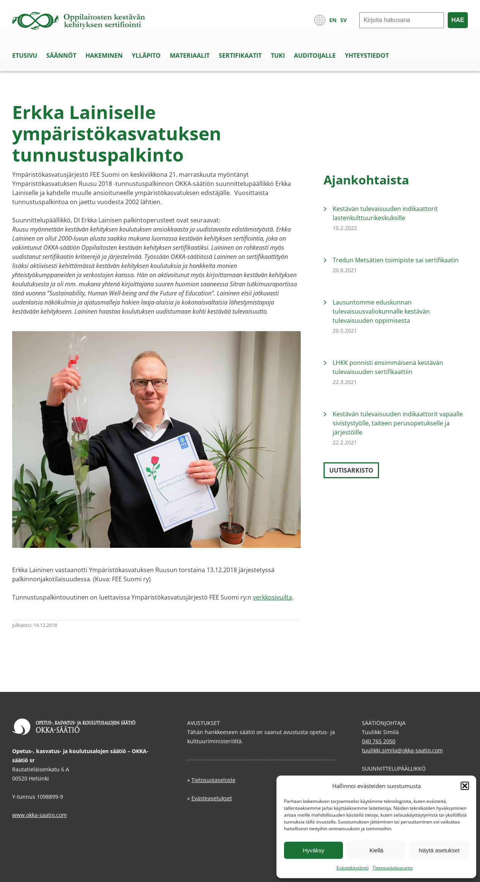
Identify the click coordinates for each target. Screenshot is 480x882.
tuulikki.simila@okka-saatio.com (402, 750)
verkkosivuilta (272, 597)
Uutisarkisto (351, 470)
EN (332, 20)
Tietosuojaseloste (213, 780)
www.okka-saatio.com (39, 815)
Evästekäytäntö (352, 868)
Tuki (278, 55)
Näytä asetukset (439, 850)
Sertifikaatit (240, 55)
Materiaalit (190, 55)
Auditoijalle (315, 55)
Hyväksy (313, 850)
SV (343, 20)
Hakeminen (104, 55)
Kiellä (376, 850)
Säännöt (61, 55)
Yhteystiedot (367, 55)
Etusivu (24, 55)
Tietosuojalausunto (393, 868)
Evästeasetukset (211, 798)
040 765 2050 (378, 741)
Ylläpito (146, 55)
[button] (465, 786)
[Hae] (401, 20)
